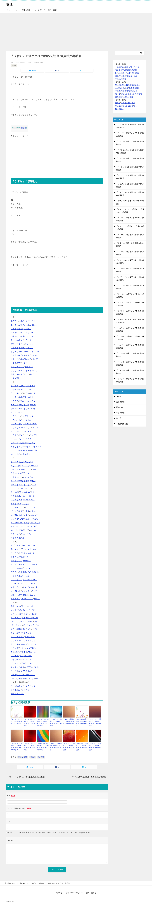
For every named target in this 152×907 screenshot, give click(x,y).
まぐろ (37, 523)
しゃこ (20, 640)
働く (132, 76)
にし (13, 656)
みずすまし (15, 599)
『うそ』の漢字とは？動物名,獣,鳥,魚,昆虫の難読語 (88, 777)
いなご (18, 549)
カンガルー (34, 336)
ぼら (32, 523)
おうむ (33, 393)
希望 (117, 106)
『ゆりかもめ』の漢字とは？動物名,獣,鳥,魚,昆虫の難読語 (43, 722)
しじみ (14, 640)
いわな (35, 469)
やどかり (15, 678)
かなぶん (23, 553)
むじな (14, 371)
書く (132, 67)
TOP (11, 883)
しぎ (13, 420)
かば (23, 332)
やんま (37, 599)
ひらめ (14, 519)
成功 (128, 91)
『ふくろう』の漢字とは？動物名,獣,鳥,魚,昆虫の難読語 (95, 746)
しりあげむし (16, 580)
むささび (29, 367)
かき (24, 618)
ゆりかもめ (15, 454)
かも (21, 405)
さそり (14, 633)
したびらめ (30, 496)
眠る (117, 76)
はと (22, 431)
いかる (14, 390)
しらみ (26, 576)
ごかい (28, 629)
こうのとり (15, 416)
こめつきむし (33, 572)
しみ (21, 576)
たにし (22, 648)
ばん (21, 435)
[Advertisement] (76, 30)
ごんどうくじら (17, 344)
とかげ (18, 652)
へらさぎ (27, 439)
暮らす (121, 70)
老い (122, 67)
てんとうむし (16, 587)
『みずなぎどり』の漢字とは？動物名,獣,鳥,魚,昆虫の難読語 (43, 746)
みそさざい (36, 447)
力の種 (14, 65)
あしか (22, 321)
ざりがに (21, 633)
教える (127, 67)
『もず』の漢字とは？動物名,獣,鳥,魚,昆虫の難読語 (69, 721)
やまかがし (24, 678)
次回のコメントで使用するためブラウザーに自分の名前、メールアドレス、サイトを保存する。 (50, 832)
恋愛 (124, 79)
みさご (32, 443)
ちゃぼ (22, 428)
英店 (9, 4)
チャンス (133, 94)
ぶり (13, 523)
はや (36, 515)
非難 (120, 97)
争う (117, 85)
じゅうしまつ (16, 424)
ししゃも (21, 496)
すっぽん (15, 644)
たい (19, 504)
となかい (34, 355)
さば (17, 492)
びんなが (21, 519)
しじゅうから (27, 420)
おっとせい (15, 332)
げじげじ (21, 629)
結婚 (126, 70)
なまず (26, 511)
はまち (26, 515)
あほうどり (30, 386)
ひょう (24, 363)
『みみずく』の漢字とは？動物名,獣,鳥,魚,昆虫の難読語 (30, 746)
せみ (35, 580)
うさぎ (20, 329)
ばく (29, 359)
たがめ (14, 583)
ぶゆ (13, 595)
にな (17, 656)
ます (13, 526)
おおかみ (27, 329)
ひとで (24, 659)
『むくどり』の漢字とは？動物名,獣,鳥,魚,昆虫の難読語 (95, 722)
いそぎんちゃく (22, 610)
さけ (13, 492)
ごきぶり (15, 572)
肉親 (137, 73)
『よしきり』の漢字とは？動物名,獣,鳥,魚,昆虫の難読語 (30, 722)
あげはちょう (16, 545)
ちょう (20, 583)
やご (31, 599)
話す (135, 76)
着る (117, 70)
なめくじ (32, 652)
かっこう (31, 401)
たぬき (14, 355)
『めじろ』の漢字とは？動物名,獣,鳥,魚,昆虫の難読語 (82, 722)
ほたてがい (15, 663)
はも (32, 515)
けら (13, 568)
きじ (25, 409)
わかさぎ (15, 538)
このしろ (27, 488)
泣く (135, 106)
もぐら (20, 371)
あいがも (15, 386)
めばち (20, 530)
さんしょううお (17, 637)
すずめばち (28, 580)
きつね (14, 340)
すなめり (15, 351)
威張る (134, 85)
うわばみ (34, 614)
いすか (20, 390)
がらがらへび (16, 625)
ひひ (19, 363)
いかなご (34, 466)
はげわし (28, 431)
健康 (130, 70)
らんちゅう (15, 534)
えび (13, 618)
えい (25, 477)
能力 (124, 76)
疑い (126, 103)
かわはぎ (15, 485)
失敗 (134, 88)
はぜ (13, 515)
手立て (139, 94)
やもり (32, 678)
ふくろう (19, 439)
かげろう (15, 553)
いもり (14, 614)
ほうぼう (19, 523)
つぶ (13, 652)
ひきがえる (15, 659)
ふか (27, 519)
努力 (117, 97)
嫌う (120, 106)
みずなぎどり (16, 447)
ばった (18, 591)
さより (33, 492)
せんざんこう (33, 351)
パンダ (35, 359)
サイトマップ (12, 10)
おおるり (15, 397)
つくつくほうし (30, 583)
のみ (31, 587)
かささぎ (15, 401)
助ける (117, 94)
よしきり (25, 454)
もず (27, 450)
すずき (14, 504)
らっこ (26, 374)
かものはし (15, 336)
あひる (22, 386)
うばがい (25, 614)
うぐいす (15, 393)
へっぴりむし (21, 595)
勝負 (124, 91)
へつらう (126, 97)
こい (34, 485)
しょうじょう (29, 686)
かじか (30, 477)
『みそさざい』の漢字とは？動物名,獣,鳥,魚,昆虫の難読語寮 (16, 746)
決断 (126, 88)
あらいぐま (30, 321)
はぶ (22, 656)
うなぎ (26, 473)
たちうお (25, 504)
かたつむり (15, 621)
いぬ (27, 325)
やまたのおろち (17, 694)
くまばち (33, 564)
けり (27, 412)
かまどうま (24, 557)
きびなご (27, 485)
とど (28, 355)
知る (135, 70)
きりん (20, 340)
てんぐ (14, 690)
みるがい (29, 671)
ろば (17, 378)
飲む (128, 76)
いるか (14, 329)
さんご (28, 633)
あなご (14, 466)
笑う (122, 109)
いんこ (26, 390)
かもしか (29, 332)
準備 (117, 91)
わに (38, 678)
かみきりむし (16, 561)
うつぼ (20, 473)
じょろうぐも (29, 640)
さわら (27, 492)
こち (21, 488)
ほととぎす (24, 443)
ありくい (15, 325)
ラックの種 (120, 413)
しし (31, 344)
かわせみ (15, 409)
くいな (22, 412)
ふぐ (32, 519)
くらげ (14, 629)
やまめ (33, 530)
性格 (117, 73)
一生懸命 (127, 85)
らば (32, 374)
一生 (117, 67)
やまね (14, 374)
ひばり (26, 435)
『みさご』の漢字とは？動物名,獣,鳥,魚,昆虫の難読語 (56, 746)
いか (13, 610)
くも (37, 625)
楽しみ (130, 106)
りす (13, 378)
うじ (24, 549)
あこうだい (24, 462)
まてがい (29, 667)
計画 (122, 88)
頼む (122, 94)
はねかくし (26, 591)
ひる (29, 659)
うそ (27, 393)
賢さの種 (119, 407)
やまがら (34, 450)
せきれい (33, 424)
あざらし (15, 321)
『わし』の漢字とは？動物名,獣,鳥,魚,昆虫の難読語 (16, 721)
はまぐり (28, 656)
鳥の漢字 (41, 757)
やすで (32, 675)
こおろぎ (19, 568)
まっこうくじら (17, 367)
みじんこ (15, 671)
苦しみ (125, 106)
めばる (26, 530)
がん (21, 409)
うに (19, 614)
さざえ (35, 629)
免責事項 (59, 892)
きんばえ (25, 564)
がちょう (23, 401)
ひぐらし (36, 591)
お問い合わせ (91, 892)
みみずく (27, 447)
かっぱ (14, 686)
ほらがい (29, 663)
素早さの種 (120, 402)
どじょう (15, 511)
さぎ (31, 416)
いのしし (34, 325)
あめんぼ (31, 545)
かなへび (25, 621)
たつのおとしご (17, 507)
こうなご (15, 488)
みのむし (25, 599)
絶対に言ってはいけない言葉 (46, 10)
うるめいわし (16, 477)
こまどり (25, 416)
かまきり (15, 557)
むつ (25, 526)
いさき (14, 469)
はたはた (19, 515)
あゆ (19, 466)
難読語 (33, 757)
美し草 (118, 418)
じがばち (15, 576)
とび (13, 431)
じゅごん (29, 348)
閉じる (23, 128)
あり (13, 549)
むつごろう (33, 526)
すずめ (26, 424)
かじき (14, 481)
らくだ (20, 374)
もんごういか (23, 675)
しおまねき (30, 637)
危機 (119, 88)
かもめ (33, 405)
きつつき (32, 409)
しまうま (15, 348)
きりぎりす (15, 564)
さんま (14, 496)
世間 (120, 73)
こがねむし (28, 568)
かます (26, 481)
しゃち (22, 348)
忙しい (121, 85)
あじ (31, 462)
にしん (33, 511)
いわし (28, 469)
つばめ (35, 428)
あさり (14, 606)
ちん (19, 355)
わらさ (22, 538)
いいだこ (32, 606)
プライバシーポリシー (74, 892)
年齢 (120, 76)
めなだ (14, 530)
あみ (19, 606)
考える (136, 67)
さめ (22, 492)
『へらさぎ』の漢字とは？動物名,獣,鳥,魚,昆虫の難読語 (82, 746)
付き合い (131, 73)
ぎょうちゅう (29, 625)
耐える (134, 91)
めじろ (22, 450)
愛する (117, 103)
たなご (28, 507)
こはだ (35, 488)
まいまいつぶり (17, 667)
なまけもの (15, 359)
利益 (131, 97)
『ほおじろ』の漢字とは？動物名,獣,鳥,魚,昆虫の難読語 (69, 746)
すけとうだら (29, 500)
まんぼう (19, 526)
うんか (29, 549)
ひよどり (34, 435)
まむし (36, 667)
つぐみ (28, 428)
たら (33, 507)
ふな (36, 519)
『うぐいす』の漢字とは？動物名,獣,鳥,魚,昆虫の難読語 (26, 777)
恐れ (133, 103)
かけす (30, 397)
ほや (23, 663)
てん (24, 355)
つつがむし (31, 648)
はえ (36, 587)
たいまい (33, 644)
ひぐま (14, 363)
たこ (13, 648)
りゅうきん (26, 534)
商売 (120, 91)
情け (117, 109)
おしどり (23, 397)
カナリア (15, 405)
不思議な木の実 (122, 424)
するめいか (24, 644)
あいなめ (15, 462)
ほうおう (25, 690)
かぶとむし (32, 553)
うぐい (14, 473)
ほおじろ (15, 443)
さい (27, 344)
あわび (24, 606)
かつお (20, 481)
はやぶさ (15, 435)
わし (31, 454)
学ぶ (117, 79)
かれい (33, 481)
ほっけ (26, 523)
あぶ (25, 545)
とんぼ (26, 587)
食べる (125, 73)
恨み (130, 103)
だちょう (15, 428)
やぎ (25, 371)
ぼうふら (31, 595)
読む (120, 79)
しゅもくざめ (16, 500)
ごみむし (23, 572)
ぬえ (19, 690)
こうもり (27, 340)
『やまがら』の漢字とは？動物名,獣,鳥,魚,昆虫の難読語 (56, 722)
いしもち (21, 469)
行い (138, 85)
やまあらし (33, 371)
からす (26, 405)
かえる (18, 618)
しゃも (18, 420)
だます (126, 94)
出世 (138, 88)
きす (21, 485)
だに (17, 648)
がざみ (29, 618)
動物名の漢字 (22, 757)
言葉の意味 (26, 10)
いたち (22, 325)
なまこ (24, 652)
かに (31, 621)
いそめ (32, 610)
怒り (122, 103)
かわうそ (25, 336)
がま (36, 621)
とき (17, 431)
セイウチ (23, 351)
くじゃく (15, 412)
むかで (14, 675)
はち (13, 591)
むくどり (15, 450)
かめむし (27, 561)
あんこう (25, 466)
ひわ (13, 439)
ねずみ (24, 359)
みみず (22, 671)
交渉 (130, 88)
